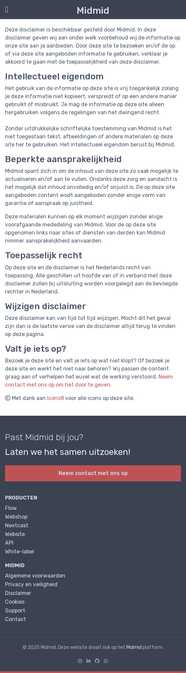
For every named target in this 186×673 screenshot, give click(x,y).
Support (15, 610)
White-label (19, 551)
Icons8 (55, 398)
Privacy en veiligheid (31, 584)
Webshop (16, 517)
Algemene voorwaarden (35, 576)
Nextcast (16, 525)
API (9, 543)
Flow (11, 508)
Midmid (93, 10)
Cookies (15, 602)
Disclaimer (18, 593)
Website (15, 534)
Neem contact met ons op (93, 473)
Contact (15, 619)
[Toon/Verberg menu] (5, 9)
